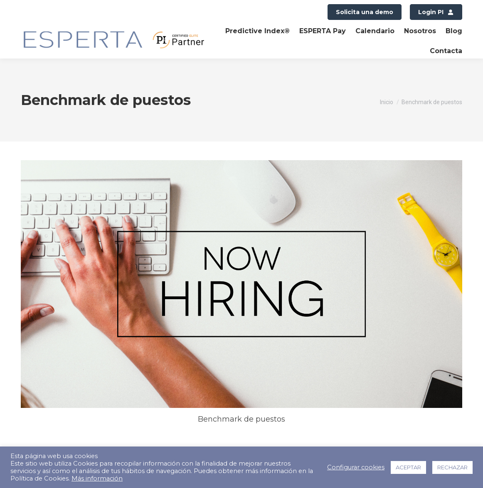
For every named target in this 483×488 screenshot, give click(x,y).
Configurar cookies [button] (355, 467)
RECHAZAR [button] (452, 467)
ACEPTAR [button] (408, 467)
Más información (97, 478)
